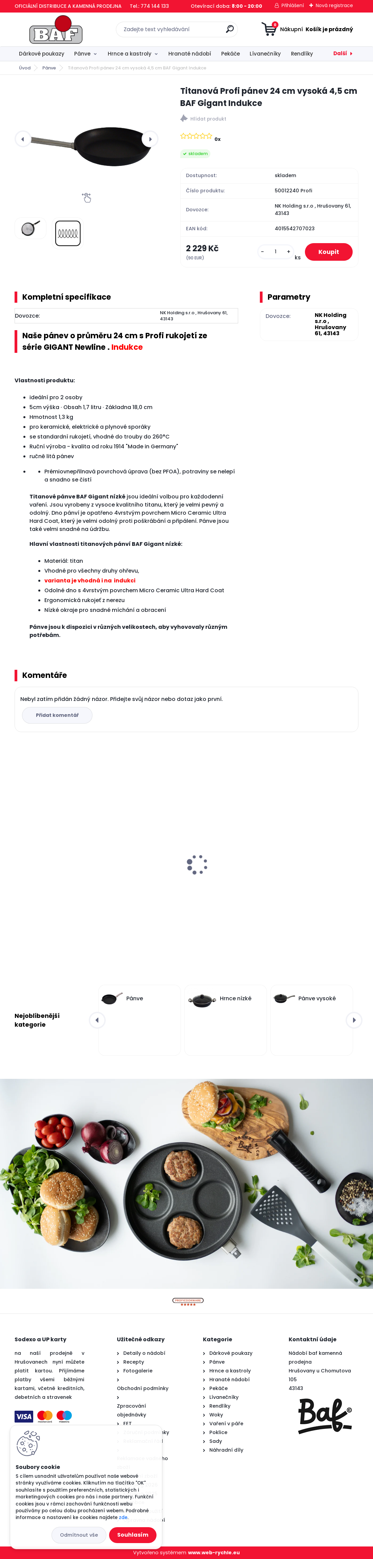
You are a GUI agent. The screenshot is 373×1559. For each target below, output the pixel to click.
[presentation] (23, 138)
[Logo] (56, 29)
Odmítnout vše (79, 1535)
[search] (230, 31)
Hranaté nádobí (189, 53)
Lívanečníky (265, 53)
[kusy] (275, 251)
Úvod (24, 68)
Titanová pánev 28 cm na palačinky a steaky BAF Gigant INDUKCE (302, 871)
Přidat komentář (57, 715)
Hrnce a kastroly (129, 53)
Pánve (82, 53)
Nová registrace (334, 5)
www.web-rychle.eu (214, 1552)
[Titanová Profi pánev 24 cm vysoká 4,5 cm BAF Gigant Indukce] (87, 139)
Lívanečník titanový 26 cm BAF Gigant (186, 867)
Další (340, 53)
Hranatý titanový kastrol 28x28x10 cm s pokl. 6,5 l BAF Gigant (69, 871)
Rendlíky (302, 53)
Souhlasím (132, 1535)
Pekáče (230, 53)
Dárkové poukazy (41, 53)
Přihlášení (293, 5)
